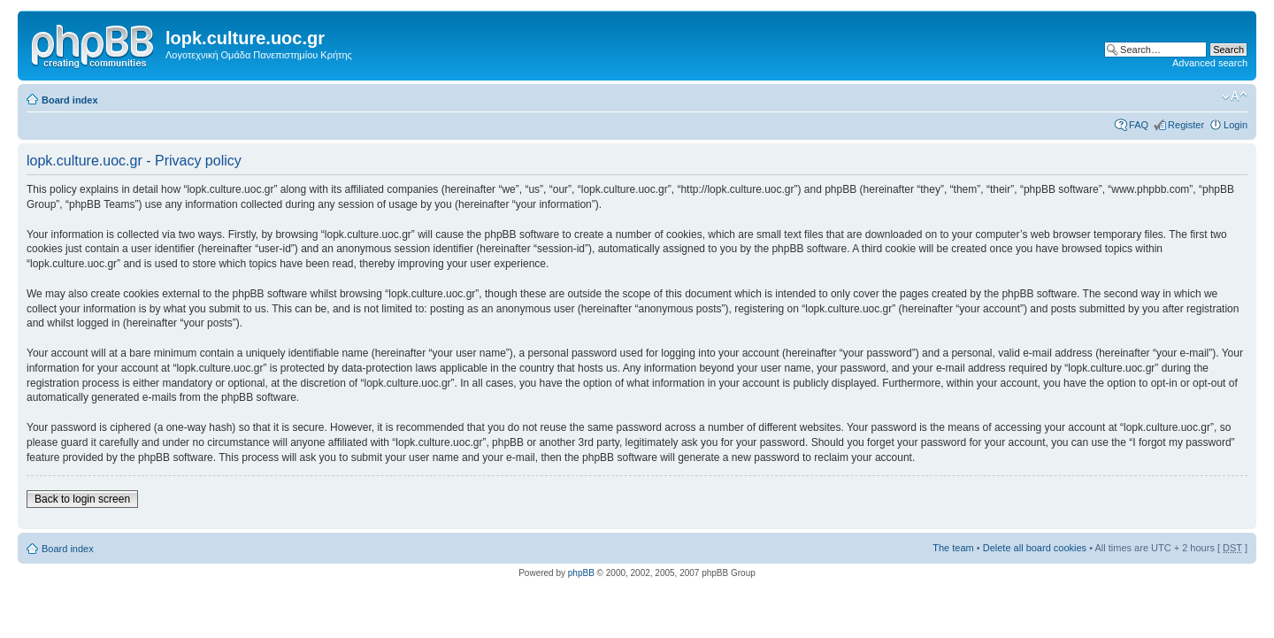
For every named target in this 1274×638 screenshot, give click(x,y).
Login (1235, 124)
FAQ (1138, 124)
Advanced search (1209, 63)
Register (1186, 124)
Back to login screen (82, 499)
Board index (70, 100)
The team (952, 547)
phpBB (581, 573)
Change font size (1234, 96)
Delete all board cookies (1034, 547)
